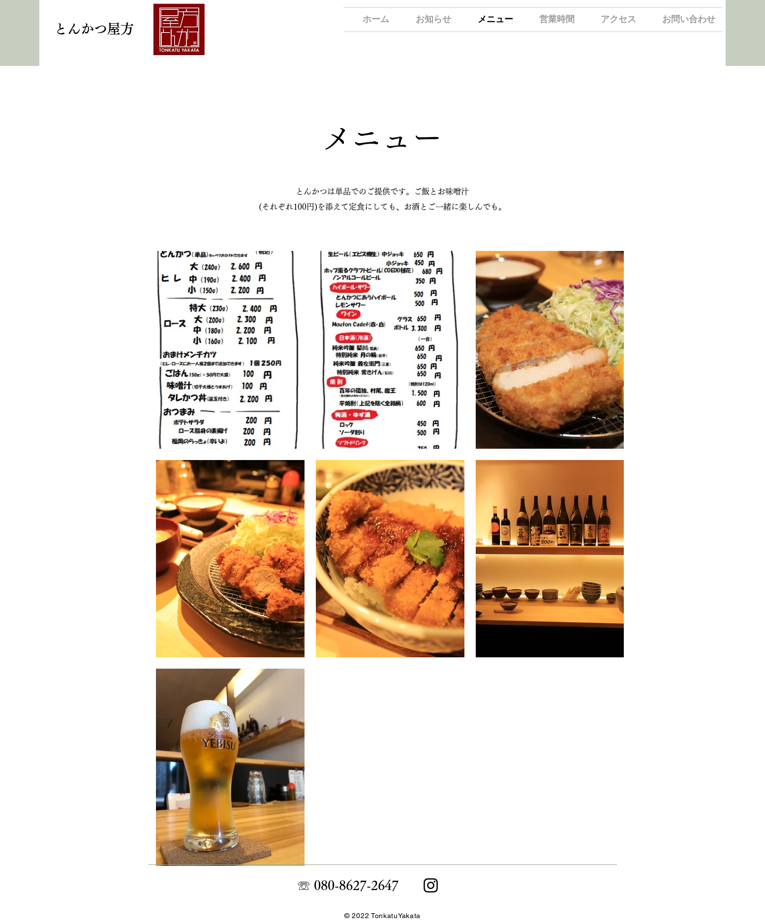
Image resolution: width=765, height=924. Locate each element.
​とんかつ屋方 (94, 28)
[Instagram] (430, 885)
